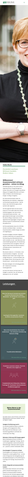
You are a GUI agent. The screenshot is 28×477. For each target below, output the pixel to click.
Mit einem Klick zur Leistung (19, 322)
